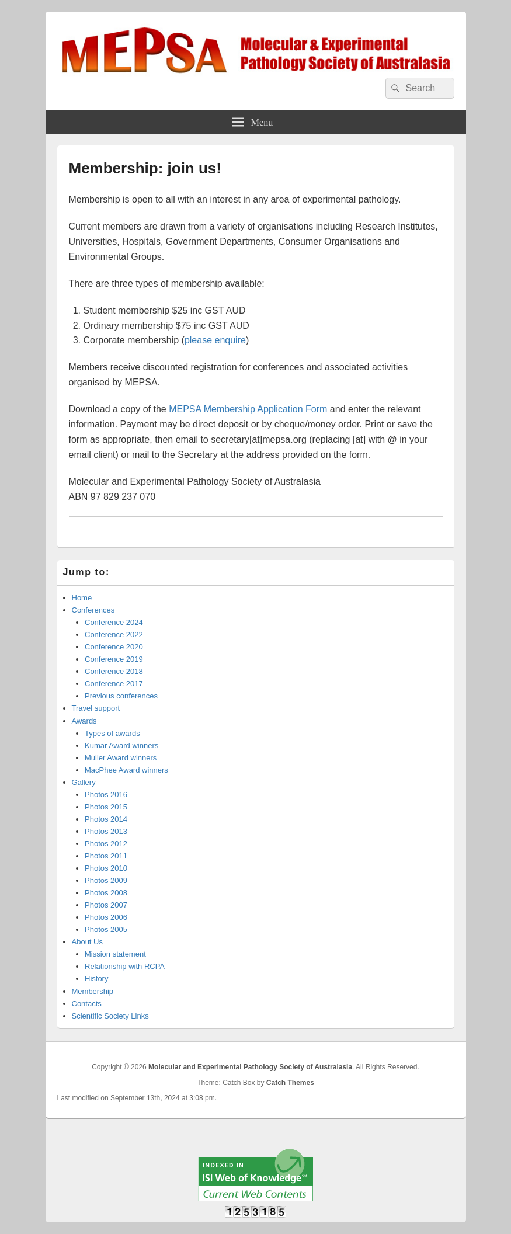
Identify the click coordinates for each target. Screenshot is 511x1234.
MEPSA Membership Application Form (248, 409)
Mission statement (115, 954)
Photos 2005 (106, 929)
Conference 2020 (114, 646)
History (96, 978)
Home (82, 597)
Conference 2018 (114, 671)
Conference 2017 (114, 683)
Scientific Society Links (110, 1015)
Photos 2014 (106, 819)
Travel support (96, 708)
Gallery (84, 782)
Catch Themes (290, 1083)
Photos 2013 (106, 831)
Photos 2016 (106, 794)
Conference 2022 (114, 634)
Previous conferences (121, 695)
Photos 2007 (106, 905)
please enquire (215, 340)
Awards (84, 721)
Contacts (87, 1003)
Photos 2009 (106, 880)
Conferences (93, 610)
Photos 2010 (106, 868)
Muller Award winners (121, 757)
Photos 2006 (106, 917)
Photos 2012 (106, 843)
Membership (93, 991)
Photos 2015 (106, 806)
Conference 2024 (114, 622)
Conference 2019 (114, 659)
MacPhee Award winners (126, 770)
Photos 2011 (106, 855)
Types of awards (112, 733)
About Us (87, 941)
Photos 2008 (106, 892)
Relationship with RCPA (125, 966)
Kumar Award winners (121, 745)
